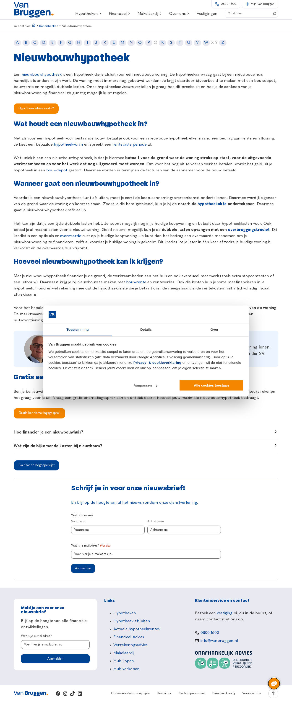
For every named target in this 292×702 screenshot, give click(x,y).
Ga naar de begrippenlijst (36, 465)
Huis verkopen (126, 669)
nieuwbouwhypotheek (42, 74)
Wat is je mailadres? (91, 546)
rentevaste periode (129, 144)
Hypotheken (88, 14)
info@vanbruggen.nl (219, 641)
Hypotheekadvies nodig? (36, 108)
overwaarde (70, 236)
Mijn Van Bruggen (262, 4)
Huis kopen (123, 661)
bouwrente (136, 282)
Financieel (119, 14)
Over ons (179, 14)
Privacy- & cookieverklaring (157, 362)
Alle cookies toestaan (211, 385)
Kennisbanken (48, 26)
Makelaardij (150, 14)
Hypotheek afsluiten (131, 621)
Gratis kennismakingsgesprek (39, 413)
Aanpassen (145, 385)
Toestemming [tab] (77, 329)
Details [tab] (146, 329)
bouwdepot (56, 170)
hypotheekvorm (68, 144)
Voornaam (78, 521)
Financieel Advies (128, 637)
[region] (274, 684)
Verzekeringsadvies (130, 645)
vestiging (224, 613)
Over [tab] (215, 329)
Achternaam (155, 521)
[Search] (274, 13)
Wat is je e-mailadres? (36, 636)
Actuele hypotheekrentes (136, 629)
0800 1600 (228, 4)
